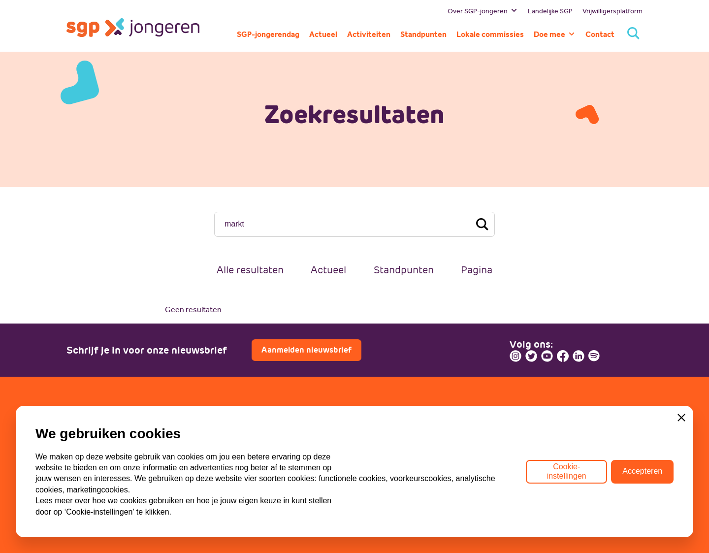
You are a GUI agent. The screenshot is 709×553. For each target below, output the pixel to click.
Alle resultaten (250, 269)
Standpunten (404, 269)
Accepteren (642, 471)
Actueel (328, 269)
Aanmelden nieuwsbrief (306, 350)
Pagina (476, 269)
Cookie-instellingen (566, 471)
